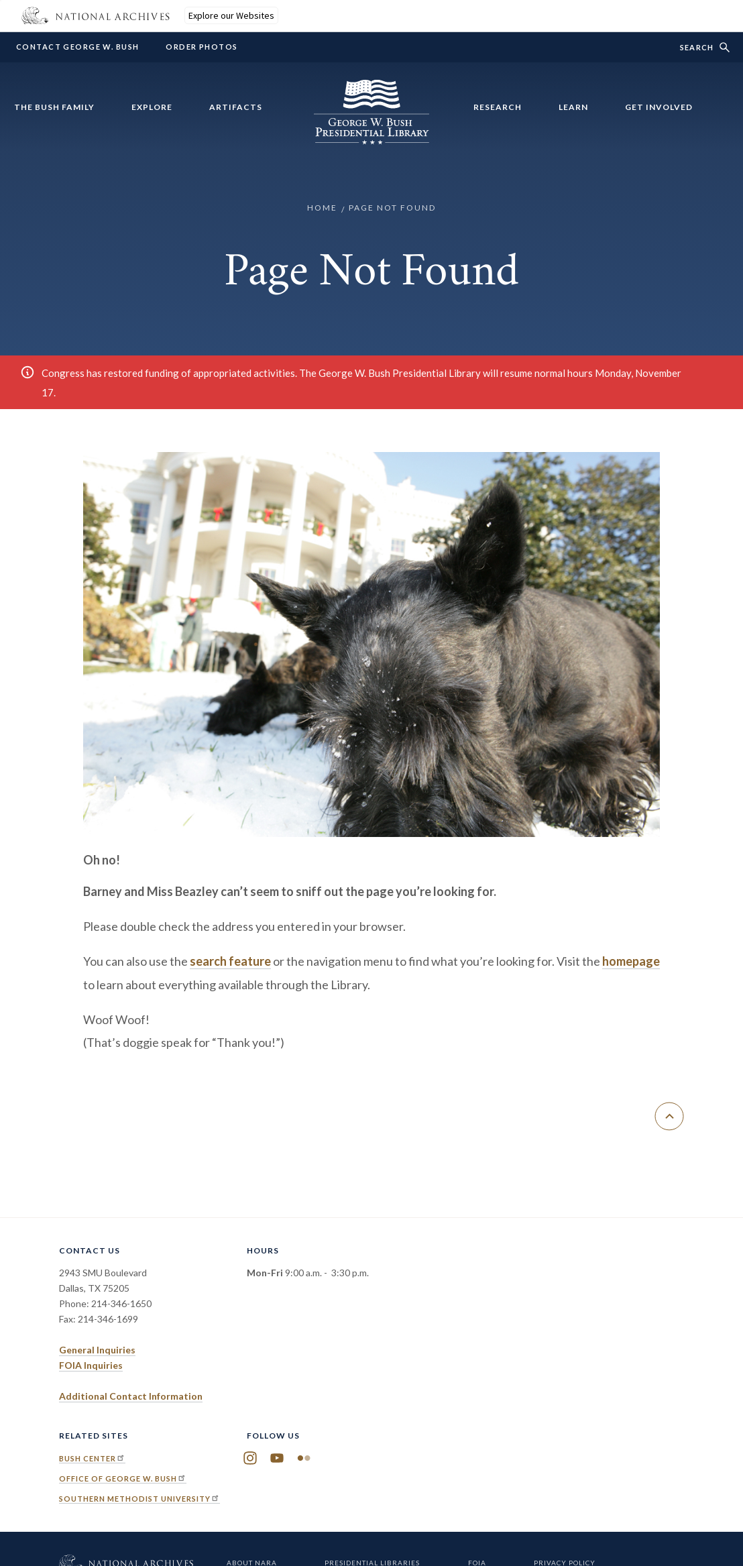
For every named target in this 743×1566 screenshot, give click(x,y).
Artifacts (235, 107)
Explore (151, 107)
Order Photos (201, 47)
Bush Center (92, 1458)
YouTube (277, 1458)
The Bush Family (54, 107)
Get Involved (659, 107)
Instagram (250, 1458)
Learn (573, 107)
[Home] (371, 137)
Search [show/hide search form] (696, 47)
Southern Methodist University (139, 1498)
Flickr (303, 1458)
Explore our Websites (231, 15)
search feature (230, 961)
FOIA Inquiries (91, 1365)
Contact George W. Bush (77, 47)
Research (497, 107)
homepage (631, 961)
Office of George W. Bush (122, 1478)
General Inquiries (97, 1349)
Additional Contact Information (131, 1396)
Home (322, 208)
